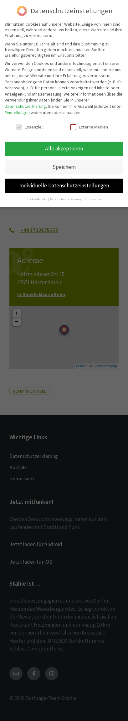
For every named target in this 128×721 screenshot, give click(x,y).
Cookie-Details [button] (37, 199)
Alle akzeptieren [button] (64, 148)
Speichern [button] (64, 167)
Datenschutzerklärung (25, 106)
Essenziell (30, 127)
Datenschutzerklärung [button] (66, 199)
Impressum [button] (93, 199)
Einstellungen (17, 112)
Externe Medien (89, 127)
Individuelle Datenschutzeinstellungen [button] (64, 185)
